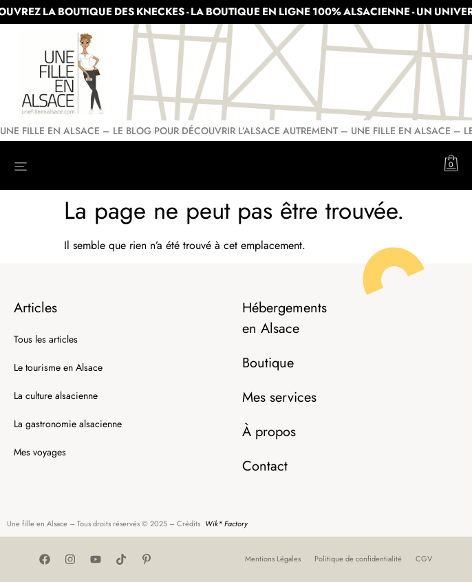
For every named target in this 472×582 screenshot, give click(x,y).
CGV (424, 558)
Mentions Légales (273, 558)
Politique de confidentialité (358, 558)
